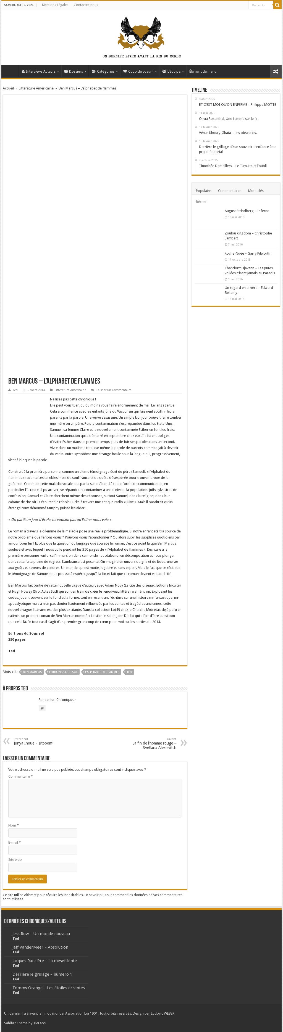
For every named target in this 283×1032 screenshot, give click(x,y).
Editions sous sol (63, 672)
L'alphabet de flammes (102, 672)
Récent (201, 202)
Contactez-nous (86, 5)
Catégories (103, 71)
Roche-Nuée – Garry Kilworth (247, 253)
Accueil (11, 70)
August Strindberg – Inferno (247, 211)
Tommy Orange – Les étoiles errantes (48, 987)
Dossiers (73, 71)
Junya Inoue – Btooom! (42, 741)
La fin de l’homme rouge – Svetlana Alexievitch (148, 743)
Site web (15, 859)
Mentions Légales (55, 5)
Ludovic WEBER (162, 1013)
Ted (15, 390)
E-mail (14, 842)
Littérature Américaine (36, 88)
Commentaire (20, 776)
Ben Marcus (32, 672)
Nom (13, 825)
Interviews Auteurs (39, 71)
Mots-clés (256, 191)
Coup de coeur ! (138, 71)
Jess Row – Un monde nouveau (41, 933)
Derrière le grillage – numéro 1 (42, 974)
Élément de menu (202, 71)
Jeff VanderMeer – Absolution (40, 947)
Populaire (203, 191)
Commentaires (229, 191)
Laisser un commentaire (113, 390)
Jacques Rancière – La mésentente (44, 960)
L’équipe (171, 71)
